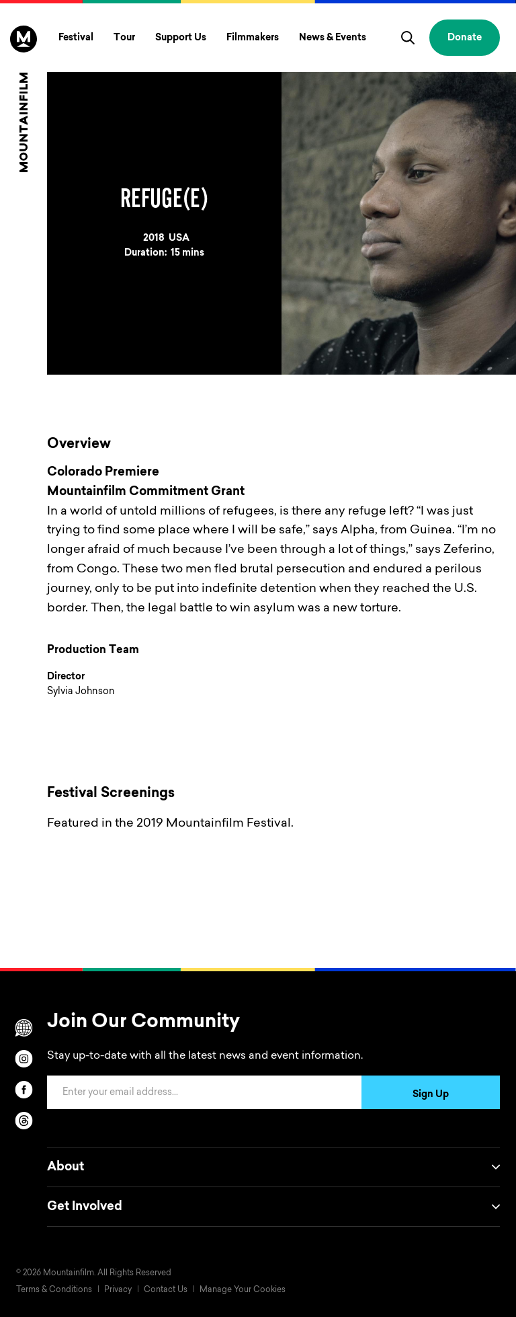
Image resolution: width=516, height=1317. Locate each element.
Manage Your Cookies (243, 1290)
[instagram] (23, 1058)
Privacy (118, 1290)
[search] (408, 38)
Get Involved (273, 1207)
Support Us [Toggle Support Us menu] (180, 38)
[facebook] (23, 1089)
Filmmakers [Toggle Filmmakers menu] (252, 38)
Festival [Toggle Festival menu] (75, 38)
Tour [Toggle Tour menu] (124, 38)
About (273, 1167)
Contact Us (165, 1290)
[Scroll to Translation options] (23, 1028)
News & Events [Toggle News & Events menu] (332, 38)
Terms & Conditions (54, 1290)
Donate (464, 38)
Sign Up (431, 1095)
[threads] (23, 1120)
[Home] (23, 99)
